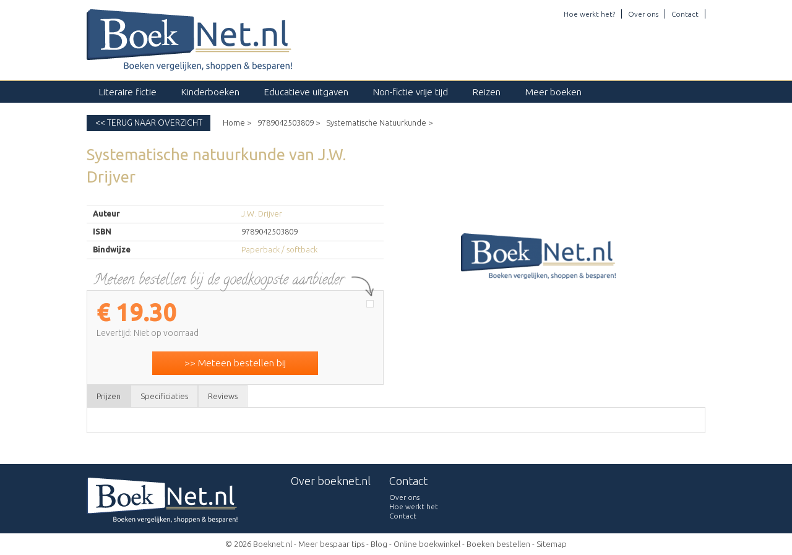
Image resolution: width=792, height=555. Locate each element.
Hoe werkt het (413, 506)
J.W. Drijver (261, 213)
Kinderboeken (210, 92)
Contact (685, 14)
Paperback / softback (279, 249)
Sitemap (551, 544)
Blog (379, 544)
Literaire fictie (128, 92)
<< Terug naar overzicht (148, 122)
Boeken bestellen (498, 544)
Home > (237, 122)
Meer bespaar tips (331, 544)
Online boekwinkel (427, 544)
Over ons (643, 14)
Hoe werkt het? (589, 14)
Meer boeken (553, 92)
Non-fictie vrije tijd (410, 92)
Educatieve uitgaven (306, 92)
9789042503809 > (288, 122)
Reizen (487, 92)
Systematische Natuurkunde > (379, 122)
